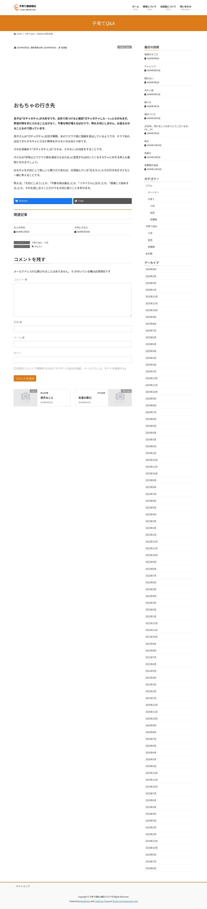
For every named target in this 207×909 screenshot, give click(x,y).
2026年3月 (151, 276)
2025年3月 (151, 357)
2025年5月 (151, 344)
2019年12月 (152, 772)
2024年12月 (152, 378)
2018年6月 (151, 868)
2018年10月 (152, 847)
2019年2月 (151, 827)
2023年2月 (151, 528)
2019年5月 (151, 807)
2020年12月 (152, 704)
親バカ (147, 102)
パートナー (153, 192)
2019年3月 (151, 820)
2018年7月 (151, 861)
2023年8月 (151, 487)
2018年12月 (152, 841)
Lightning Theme (102, 901)
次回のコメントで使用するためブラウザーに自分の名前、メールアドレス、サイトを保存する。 (72, 368)
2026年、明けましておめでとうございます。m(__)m (167, 127)
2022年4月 (151, 596)
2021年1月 (151, 698)
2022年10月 (152, 555)
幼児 (152, 212)
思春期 (153, 219)
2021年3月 (151, 684)
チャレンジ (150, 66)
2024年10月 (152, 391)
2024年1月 (151, 453)
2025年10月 (152, 310)
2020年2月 (151, 766)
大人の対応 (19, 227)
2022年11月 (152, 548)
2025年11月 (152, 303)
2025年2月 (151, 364)
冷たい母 (148, 90)
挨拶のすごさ (151, 54)
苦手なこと (46, 398)
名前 (18, 322)
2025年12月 (152, 296)
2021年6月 (151, 664)
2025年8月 (151, 323)
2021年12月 (152, 623)
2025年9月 (151, 317)
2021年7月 (151, 657)
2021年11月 (152, 630)
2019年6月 (151, 800)
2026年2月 (151, 283)
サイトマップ (23, 886)
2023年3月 (151, 521)
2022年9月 (151, 561)
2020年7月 (151, 739)
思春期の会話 (151, 165)
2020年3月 (151, 759)
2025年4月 (151, 351)
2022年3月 (151, 602)
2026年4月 (151, 269)
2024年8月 (151, 405)
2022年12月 (152, 541)
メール (19, 337)
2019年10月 (152, 786)
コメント (20, 279)
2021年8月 (151, 650)
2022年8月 (151, 568)
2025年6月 (151, 337)
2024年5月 (151, 425)
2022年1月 (151, 616)
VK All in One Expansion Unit (125, 901)
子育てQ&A (124, 47)
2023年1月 (151, 534)
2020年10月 (152, 718)
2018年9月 (151, 854)
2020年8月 (151, 732)
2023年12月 (152, 459)
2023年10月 (152, 473)
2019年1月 (151, 834)
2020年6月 (151, 745)
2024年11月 (152, 385)
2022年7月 (151, 575)
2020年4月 (151, 752)
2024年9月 (151, 398)
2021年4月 (151, 677)
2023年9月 (151, 480)
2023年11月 (152, 466)
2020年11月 (152, 711)
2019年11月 (152, 779)
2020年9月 (151, 725)
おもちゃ (38, 246)
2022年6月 (151, 582)
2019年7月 (151, 793)
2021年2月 (151, 691)
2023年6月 (151, 500)
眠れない (148, 78)
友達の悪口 (84, 398)
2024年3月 (151, 439)
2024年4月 (151, 432)
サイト (18, 353)
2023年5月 (151, 507)
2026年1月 (151, 289)
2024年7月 (151, 412)
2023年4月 (151, 514)
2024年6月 (151, 419)
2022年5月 (151, 589)
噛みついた (150, 114)
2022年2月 (151, 609)
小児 (46, 242)
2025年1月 (151, 371)
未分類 (149, 253)
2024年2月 (151, 446)
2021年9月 (151, 643)
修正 (146, 141)
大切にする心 (81, 227)
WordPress (85, 901)
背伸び (147, 153)
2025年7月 (151, 330)
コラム (149, 185)
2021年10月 (152, 636)
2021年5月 (151, 670)
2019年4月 (151, 813)
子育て (151, 199)
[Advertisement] (73, 77)
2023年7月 (151, 494)
